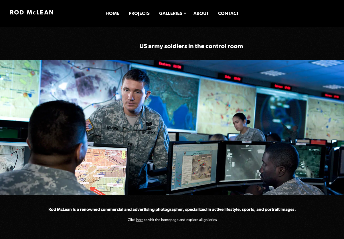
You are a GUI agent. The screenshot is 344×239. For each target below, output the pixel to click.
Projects (139, 13)
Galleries (170, 13)
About (201, 13)
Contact (228, 13)
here (139, 219)
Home (112, 13)
